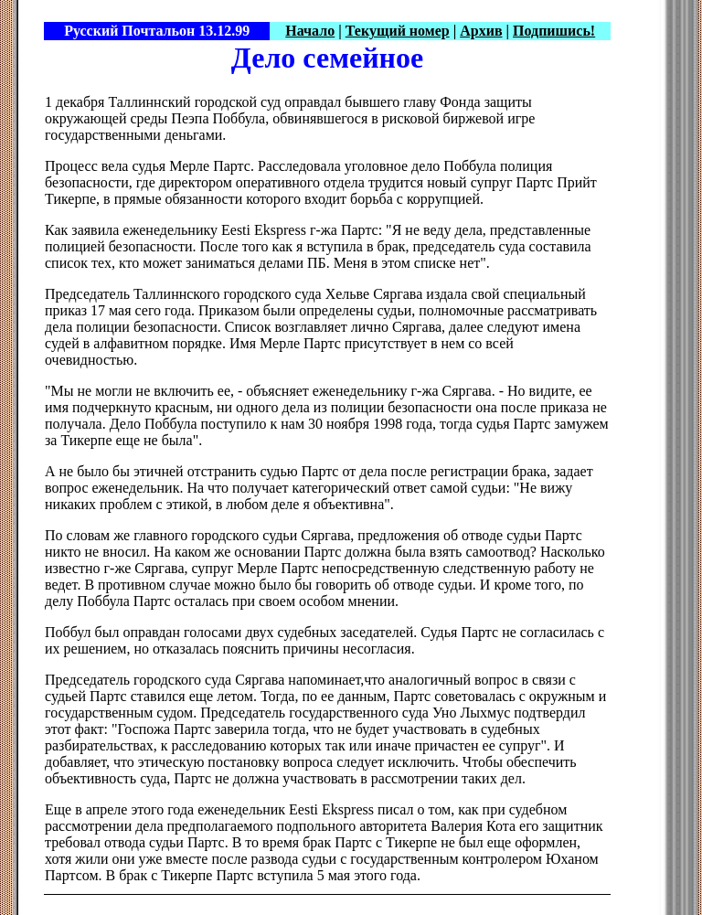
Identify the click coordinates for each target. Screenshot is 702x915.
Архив (481, 30)
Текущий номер (398, 30)
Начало (310, 30)
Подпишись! (554, 30)
